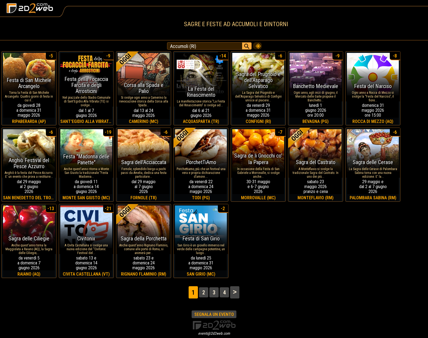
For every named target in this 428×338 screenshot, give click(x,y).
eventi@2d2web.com (214, 333)
